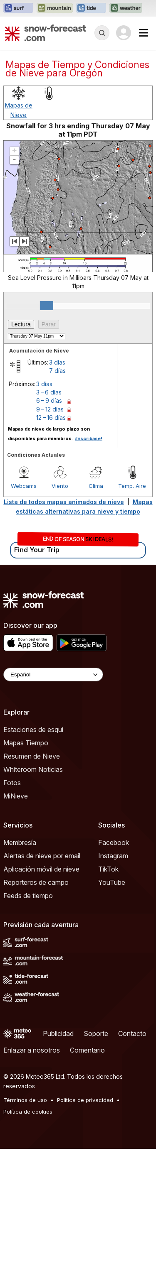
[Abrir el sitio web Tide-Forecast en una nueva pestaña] (91, 8)
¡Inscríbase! (88, 438)
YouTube (111, 882)
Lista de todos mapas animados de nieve (64, 501)
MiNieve (15, 796)
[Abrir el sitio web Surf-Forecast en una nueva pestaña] (18, 8)
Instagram (113, 856)
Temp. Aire (132, 485)
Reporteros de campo (36, 882)
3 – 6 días (49, 392)
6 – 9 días (49, 400)
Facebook (113, 842)
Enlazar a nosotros (31, 1050)
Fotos (12, 783)
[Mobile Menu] (143, 32)
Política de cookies (27, 1111)
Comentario (87, 1050)
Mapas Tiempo (25, 743)
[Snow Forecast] (45, 32)
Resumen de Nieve (31, 756)
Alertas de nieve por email (41, 856)
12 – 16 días (51, 417)
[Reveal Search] (101, 32)
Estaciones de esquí (33, 729)
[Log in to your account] (123, 32)
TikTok (108, 869)
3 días (57, 362)
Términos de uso (25, 1100)
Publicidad (58, 1033)
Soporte (96, 1033)
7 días (57, 370)
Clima (96, 485)
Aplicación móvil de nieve (41, 869)
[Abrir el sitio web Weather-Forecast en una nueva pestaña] (125, 8)
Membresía (19, 842)
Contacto (132, 1033)
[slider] (46, 305)
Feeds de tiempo (28, 895)
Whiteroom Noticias (33, 769)
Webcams (24, 485)
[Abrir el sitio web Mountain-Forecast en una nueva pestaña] (55, 8)
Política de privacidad (85, 1100)
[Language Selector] (53, 674)
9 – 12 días (50, 409)
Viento (60, 485)
